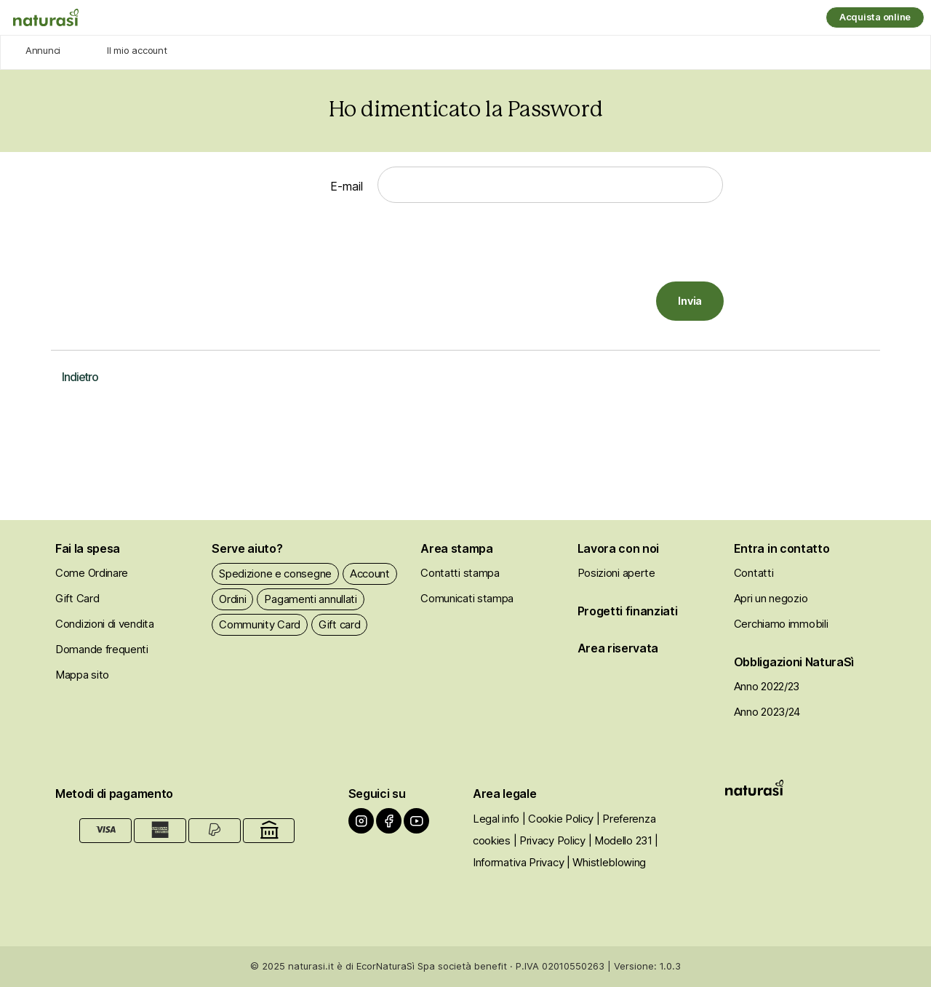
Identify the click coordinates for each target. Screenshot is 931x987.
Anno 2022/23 (766, 686)
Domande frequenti (101, 649)
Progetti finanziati (628, 611)
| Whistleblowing (606, 862)
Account (370, 573)
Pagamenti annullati (310, 599)
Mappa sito (82, 675)
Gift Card (77, 598)
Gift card (339, 624)
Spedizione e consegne (275, 573)
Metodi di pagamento (114, 793)
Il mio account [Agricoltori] (137, 50)
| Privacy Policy (550, 840)
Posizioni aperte (616, 573)
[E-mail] (550, 185)
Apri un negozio (771, 598)
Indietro (80, 376)
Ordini (232, 599)
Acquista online (875, 17)
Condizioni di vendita (104, 624)
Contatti (754, 573)
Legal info (496, 819)
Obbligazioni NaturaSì (794, 662)
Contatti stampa (460, 573)
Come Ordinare (91, 573)
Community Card (259, 624)
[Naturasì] (46, 17)
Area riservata (618, 648)
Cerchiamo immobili (781, 624)
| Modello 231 (620, 840)
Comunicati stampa (467, 598)
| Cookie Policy (558, 819)
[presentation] (613, 245)
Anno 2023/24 (767, 712)
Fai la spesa (87, 548)
